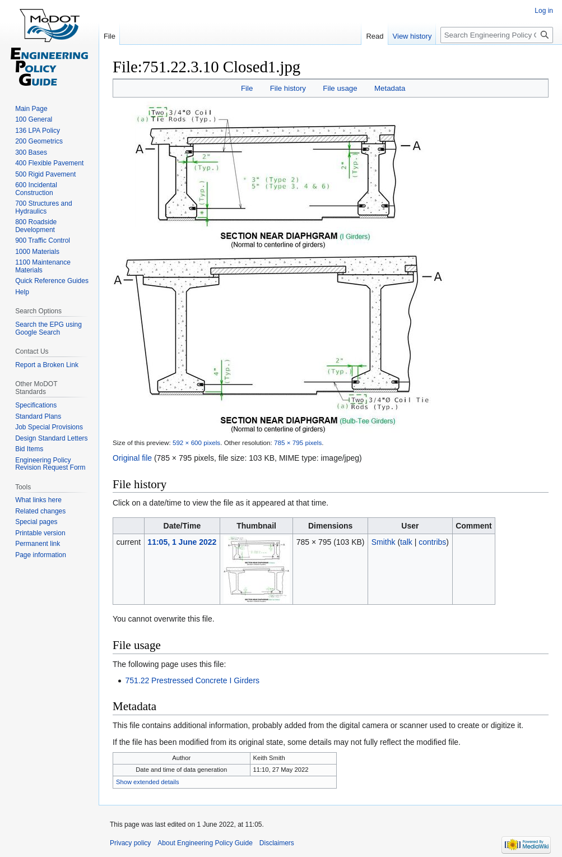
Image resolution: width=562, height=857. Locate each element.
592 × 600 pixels (196, 442)
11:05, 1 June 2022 (181, 542)
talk (406, 542)
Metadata (389, 88)
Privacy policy (130, 843)
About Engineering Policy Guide (204, 843)
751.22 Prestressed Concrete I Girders (192, 680)
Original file (132, 457)
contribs (432, 542)
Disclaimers (276, 843)
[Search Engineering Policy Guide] (496, 35)
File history (288, 88)
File (247, 88)
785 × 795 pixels (298, 442)
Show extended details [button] (147, 782)
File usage (340, 88)
